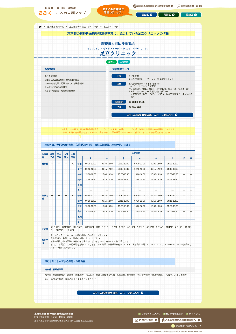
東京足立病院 (87, 320)
